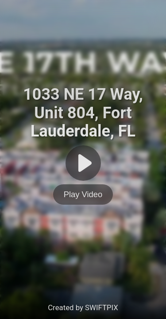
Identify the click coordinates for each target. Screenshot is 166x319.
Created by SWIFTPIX (83, 307)
